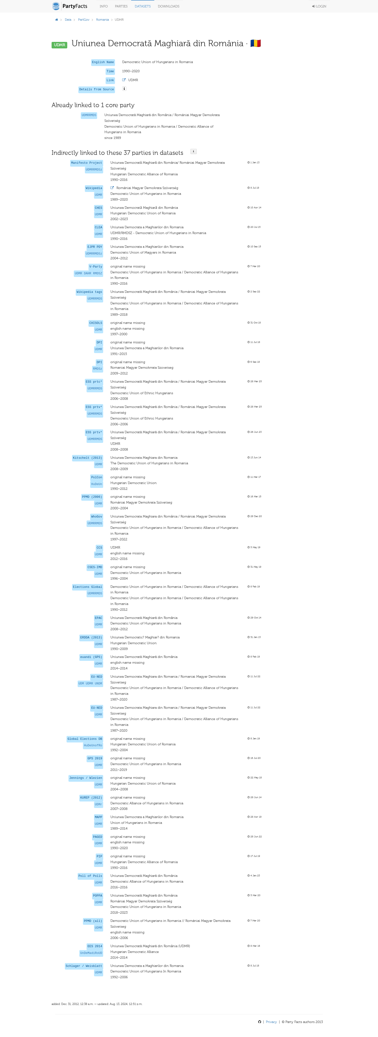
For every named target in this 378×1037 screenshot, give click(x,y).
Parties (121, 6)
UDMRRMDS (89, 115)
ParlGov (83, 19)
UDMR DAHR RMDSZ (88, 273)
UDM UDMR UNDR (90, 683)
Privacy (271, 1022)
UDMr (98, 804)
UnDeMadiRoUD (91, 953)
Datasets (143, 6)
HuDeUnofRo (93, 745)
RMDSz (97, 369)
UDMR (98, 195)
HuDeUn (96, 484)
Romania (102, 19)
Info (104, 6)
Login (319, 6)
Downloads (168, 6)
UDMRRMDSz (94, 169)
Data (68, 19)
